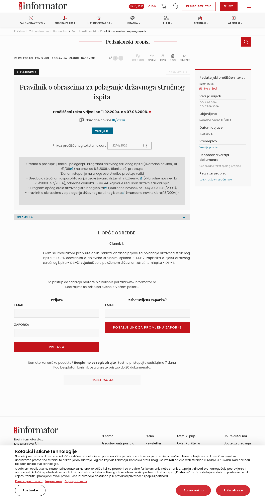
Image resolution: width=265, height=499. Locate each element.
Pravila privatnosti (28, 481)
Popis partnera (76, 481)
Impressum (53, 481)
